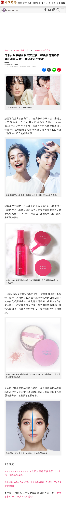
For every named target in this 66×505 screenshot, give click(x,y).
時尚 (6, 50)
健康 (58, 3)
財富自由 (36, 3)
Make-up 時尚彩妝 (42, 50)
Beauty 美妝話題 (21, 50)
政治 (30, 3)
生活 (53, 3)
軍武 (43, 3)
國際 (63, 3)
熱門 (25, 3)
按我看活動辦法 (25, 496)
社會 (48, 3)
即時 (20, 3)
